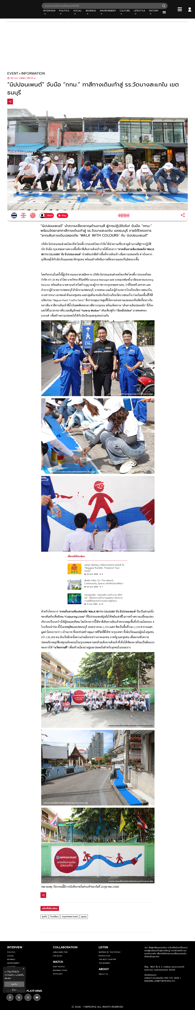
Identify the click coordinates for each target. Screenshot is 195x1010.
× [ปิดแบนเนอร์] (23, 969)
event (12, 73)
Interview (14, 947)
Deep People (59, 966)
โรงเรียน (54, 916)
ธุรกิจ (44, 916)
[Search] (164, 6)
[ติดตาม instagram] (28, 997)
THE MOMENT (104, 963)
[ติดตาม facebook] (10, 997)
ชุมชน (84, 916)
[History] (154, 12)
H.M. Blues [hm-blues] (57, 956)
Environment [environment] (13, 963)
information (33, 73)
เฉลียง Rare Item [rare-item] (60, 952)
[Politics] (64, 12)
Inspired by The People (109, 952)
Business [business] (11, 959)
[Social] (78, 12)
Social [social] (10, 956)
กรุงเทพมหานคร (70, 916)
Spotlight (58, 974)
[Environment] (108, 12)
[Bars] (179, 9)
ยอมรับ (14, 984)
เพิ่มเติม (7, 978)
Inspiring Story (60, 970)
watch (58, 962)
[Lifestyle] (140, 12)
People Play (104, 956)
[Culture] (125, 12)
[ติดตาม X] (19, 997)
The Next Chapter (107, 959)
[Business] (91, 12)
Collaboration (65, 947)
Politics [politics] (11, 952)
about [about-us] (104, 969)
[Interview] (49, 12)
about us (103, 974)
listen (103, 947)
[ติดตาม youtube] (36, 997)
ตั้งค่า (14, 990)
